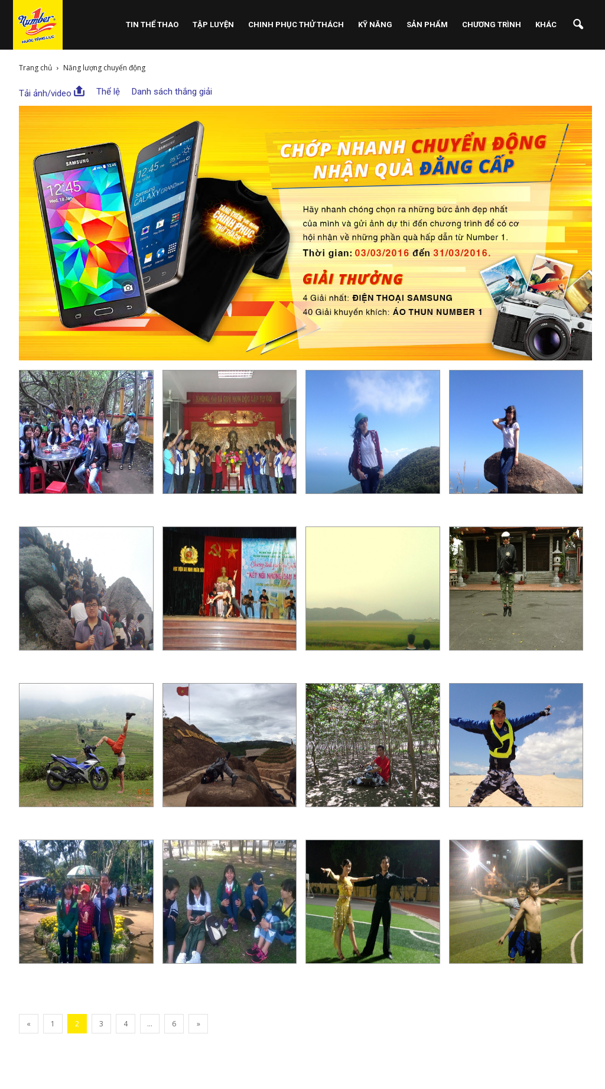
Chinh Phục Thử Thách (296, 24)
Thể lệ (108, 91)
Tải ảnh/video (51, 92)
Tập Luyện (213, 24)
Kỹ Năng (375, 24)
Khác (546, 24)
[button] (578, 25)
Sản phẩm (427, 24)
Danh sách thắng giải (172, 91)
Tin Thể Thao (152, 24)
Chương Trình (491, 24)
